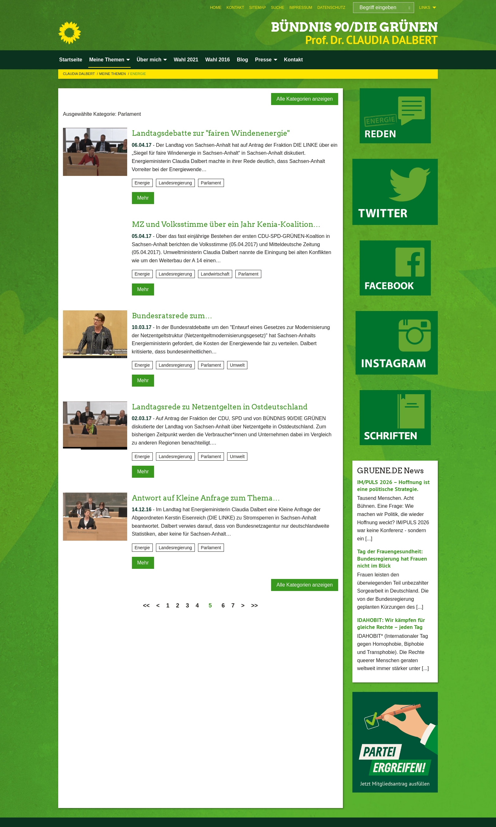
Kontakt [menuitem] (293, 59)
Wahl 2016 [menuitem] (217, 59)
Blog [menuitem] (242, 59)
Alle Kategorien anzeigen (304, 99)
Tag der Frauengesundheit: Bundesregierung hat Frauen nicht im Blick (392, 558)
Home (215, 7)
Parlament (211, 182)
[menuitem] (215, 7)
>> (254, 605)
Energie (138, 74)
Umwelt (237, 365)
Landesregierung (175, 182)
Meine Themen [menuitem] (106, 59)
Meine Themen (113, 74)
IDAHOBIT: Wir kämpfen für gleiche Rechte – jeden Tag (391, 623)
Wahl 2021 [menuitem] (186, 59)
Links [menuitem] (424, 7)
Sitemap (257, 7)
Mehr (143, 198)
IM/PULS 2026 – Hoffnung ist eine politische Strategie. (393, 485)
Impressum (300, 7)
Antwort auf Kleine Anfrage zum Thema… (209, 497)
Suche (277, 7)
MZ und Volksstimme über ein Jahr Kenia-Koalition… (230, 224)
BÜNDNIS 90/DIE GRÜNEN (345, 26)
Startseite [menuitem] (70, 59)
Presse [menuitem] (263, 59)
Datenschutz (331, 7)
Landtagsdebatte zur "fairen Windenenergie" (215, 133)
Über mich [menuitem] (149, 59)
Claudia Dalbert (79, 74)
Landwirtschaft (215, 274)
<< (146, 605)
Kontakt (235, 7)
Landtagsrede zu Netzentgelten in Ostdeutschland (224, 406)
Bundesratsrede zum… (174, 315)
